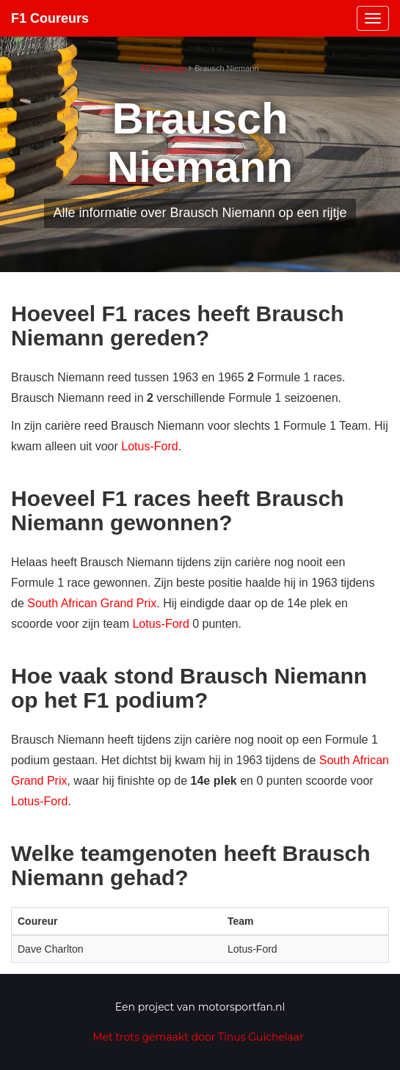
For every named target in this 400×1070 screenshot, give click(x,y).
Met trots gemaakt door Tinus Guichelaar (198, 1037)
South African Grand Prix (91, 603)
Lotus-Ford (149, 446)
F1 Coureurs (50, 18)
